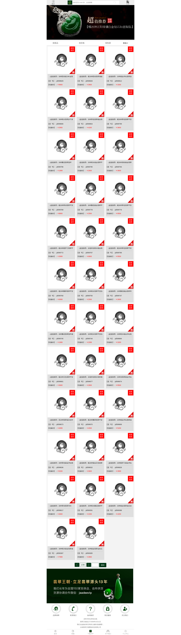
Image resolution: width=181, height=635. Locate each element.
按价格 (81, 43)
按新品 (55, 43)
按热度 (108, 43)
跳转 (103, 565)
